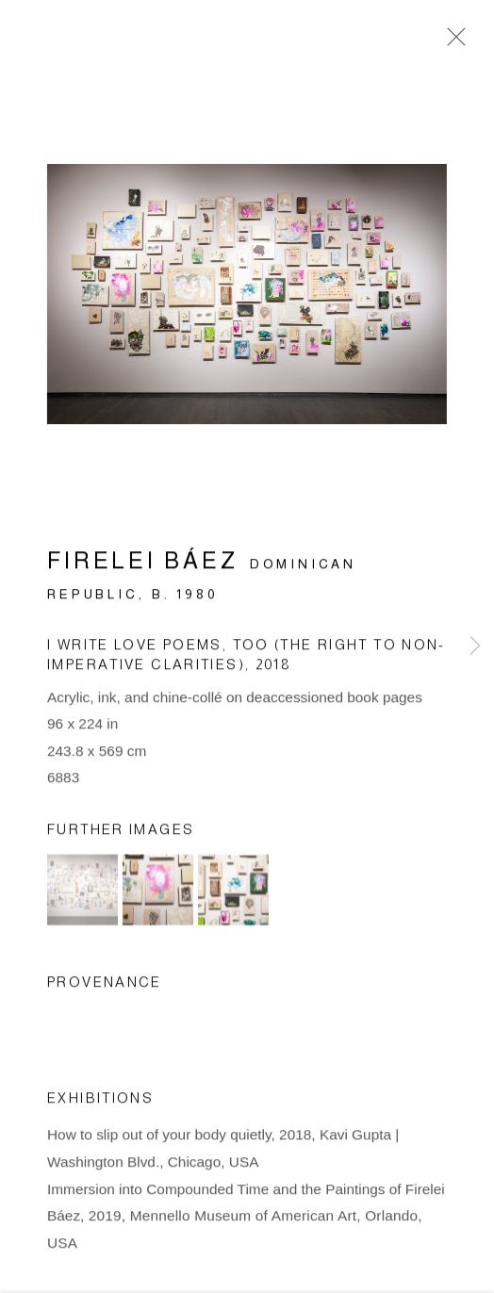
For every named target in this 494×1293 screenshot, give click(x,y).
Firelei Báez (142, 564)
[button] (82, 893)
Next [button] (475, 646)
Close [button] (451, 42)
